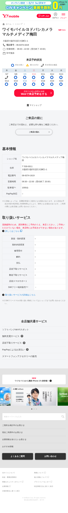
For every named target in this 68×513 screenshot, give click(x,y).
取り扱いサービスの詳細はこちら (20, 295)
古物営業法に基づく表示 (11, 491)
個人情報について (40, 477)
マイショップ (35, 105)
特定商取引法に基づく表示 (43, 486)
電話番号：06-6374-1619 (17, 45)
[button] (31, 409)
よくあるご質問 (18, 456)
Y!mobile (10, 16)
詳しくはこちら (12, 231)
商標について (39, 473)
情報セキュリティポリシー (11, 482)
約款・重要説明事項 (9, 477)
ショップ (19, 24)
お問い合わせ (50, 456)
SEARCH (62, 416)
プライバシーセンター (42, 482)
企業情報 (5, 486)
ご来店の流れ (34, 132)
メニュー (63, 18)
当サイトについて (8, 473)
